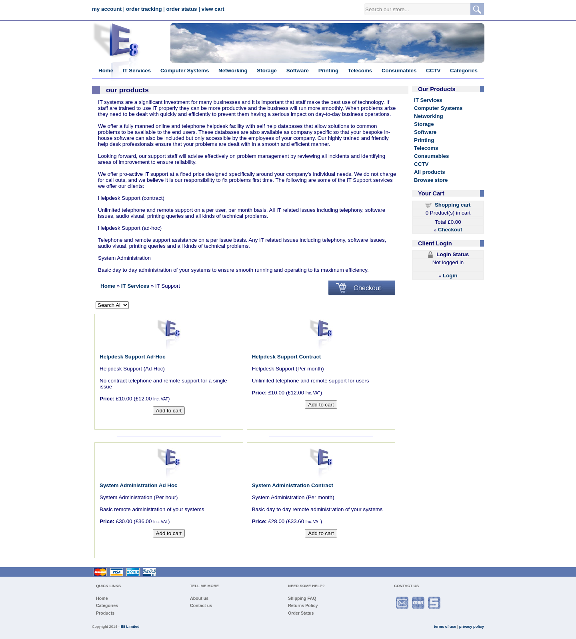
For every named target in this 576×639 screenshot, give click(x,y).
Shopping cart (453, 205)
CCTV (433, 71)
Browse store (431, 180)
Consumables (399, 71)
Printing (328, 71)
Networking (233, 71)
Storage (267, 71)
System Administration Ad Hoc (139, 485)
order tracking (144, 9)
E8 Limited (130, 627)
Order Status (301, 613)
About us (199, 598)
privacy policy (471, 627)
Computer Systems (184, 71)
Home (105, 71)
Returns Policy (303, 605)
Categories (464, 71)
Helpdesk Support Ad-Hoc (133, 357)
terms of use (445, 627)
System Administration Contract (292, 485)
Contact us (201, 605)
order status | (183, 9)
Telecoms (360, 71)
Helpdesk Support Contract (286, 357)
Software (297, 71)
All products (429, 172)
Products (105, 613)
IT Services (137, 71)
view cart (213, 9)
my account (107, 9)
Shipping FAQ (302, 598)
